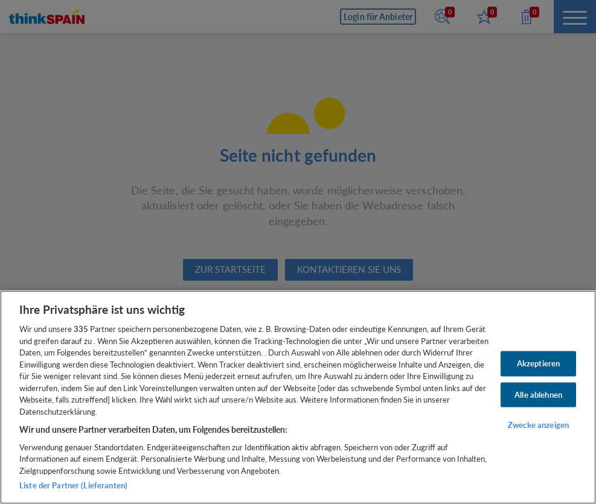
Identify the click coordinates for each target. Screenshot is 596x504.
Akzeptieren (538, 363)
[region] (298, 397)
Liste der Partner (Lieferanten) (73, 485)
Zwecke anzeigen (538, 425)
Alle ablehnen (538, 394)
